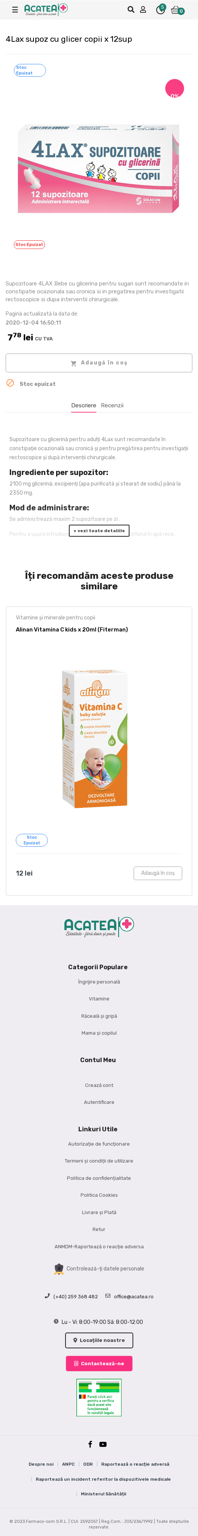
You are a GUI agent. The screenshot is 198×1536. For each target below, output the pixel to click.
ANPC (68, 1464)
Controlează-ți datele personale (99, 1269)
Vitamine (99, 999)
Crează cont (99, 1085)
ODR (88, 1464)
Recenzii (112, 405)
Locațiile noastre (99, 1340)
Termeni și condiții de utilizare (99, 1161)
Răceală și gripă (99, 1016)
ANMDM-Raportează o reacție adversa (99, 1246)
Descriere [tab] (83, 405)
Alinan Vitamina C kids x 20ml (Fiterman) (72, 629)
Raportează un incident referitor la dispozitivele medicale (103, 1479)
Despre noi (41, 1464)
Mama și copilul (99, 1033)
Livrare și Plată (99, 1212)
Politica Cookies (99, 1195)
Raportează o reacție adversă (135, 1464)
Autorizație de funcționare (99, 1144)
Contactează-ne (99, 1363)
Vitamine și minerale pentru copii (55, 618)
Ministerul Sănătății (103, 1494)
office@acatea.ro (129, 1296)
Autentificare (99, 1102)
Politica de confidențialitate (99, 1178)
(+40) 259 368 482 (71, 1296)
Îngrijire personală (99, 982)
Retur (99, 1229)
